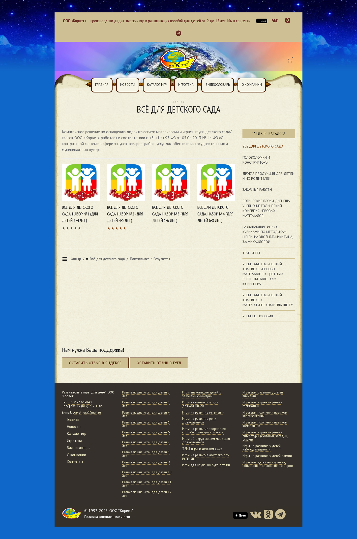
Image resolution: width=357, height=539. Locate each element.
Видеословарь (218, 85)
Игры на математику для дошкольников (200, 404)
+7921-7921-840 (79, 402)
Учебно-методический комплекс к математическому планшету (267, 300)
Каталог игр (157, 85)
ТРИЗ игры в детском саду (202, 449)
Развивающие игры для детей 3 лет (146, 404)
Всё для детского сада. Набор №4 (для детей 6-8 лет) (215, 213)
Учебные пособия (257, 316)
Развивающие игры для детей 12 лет (146, 494)
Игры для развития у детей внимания (262, 394)
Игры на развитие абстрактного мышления (205, 457)
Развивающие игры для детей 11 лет (146, 484)
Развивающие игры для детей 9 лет (146, 464)
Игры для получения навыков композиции (264, 424)
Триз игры (251, 253)
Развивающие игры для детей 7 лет (146, 444)
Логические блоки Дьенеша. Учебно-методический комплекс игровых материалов (266, 208)
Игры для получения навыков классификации (264, 414)
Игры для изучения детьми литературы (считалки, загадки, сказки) (265, 436)
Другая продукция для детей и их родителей (268, 176)
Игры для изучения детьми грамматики (262, 404)
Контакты (75, 461)
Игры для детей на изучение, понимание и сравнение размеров (267, 464)
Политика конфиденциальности (107, 517)
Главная (101, 85)
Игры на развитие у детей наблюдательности (261, 448)
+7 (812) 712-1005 (90, 406)
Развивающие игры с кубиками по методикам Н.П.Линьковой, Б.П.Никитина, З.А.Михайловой (267, 234)
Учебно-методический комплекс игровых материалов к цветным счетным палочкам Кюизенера (262, 274)
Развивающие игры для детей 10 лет (146, 474)
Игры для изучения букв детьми (206, 465)
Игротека (186, 85)
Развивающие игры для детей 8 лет (146, 454)
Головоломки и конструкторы (256, 160)
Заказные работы (257, 189)
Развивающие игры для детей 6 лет (146, 434)
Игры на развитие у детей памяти (267, 456)
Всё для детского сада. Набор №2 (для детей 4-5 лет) (125, 213)
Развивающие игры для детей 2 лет (146, 394)
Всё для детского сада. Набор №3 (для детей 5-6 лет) (170, 213)
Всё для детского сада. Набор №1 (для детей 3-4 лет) (80, 213)
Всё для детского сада (262, 146)
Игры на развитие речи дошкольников (199, 420)
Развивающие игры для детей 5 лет (146, 424)
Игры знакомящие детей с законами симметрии (201, 394)
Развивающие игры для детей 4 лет (146, 414)
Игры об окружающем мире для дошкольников (206, 441)
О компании (252, 85)
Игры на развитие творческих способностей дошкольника (204, 431)
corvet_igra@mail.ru (87, 412)
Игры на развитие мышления (203, 412)
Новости (127, 85)
